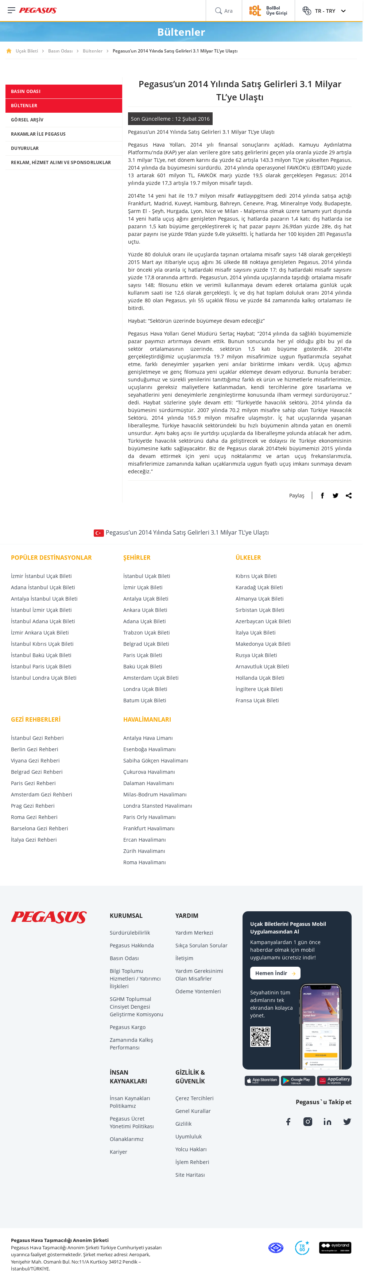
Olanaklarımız (127, 1139)
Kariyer (118, 1151)
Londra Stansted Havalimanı (157, 805)
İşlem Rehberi (192, 1161)
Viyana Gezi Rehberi (35, 760)
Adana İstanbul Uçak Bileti (43, 587)
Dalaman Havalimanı (148, 783)
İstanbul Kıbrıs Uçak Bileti (42, 643)
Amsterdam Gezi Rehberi (41, 794)
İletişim (184, 958)
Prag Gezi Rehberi (33, 805)
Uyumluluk (188, 1136)
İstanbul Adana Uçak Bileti (43, 621)
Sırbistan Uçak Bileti (260, 609)
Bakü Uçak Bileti (142, 666)
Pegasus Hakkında (132, 945)
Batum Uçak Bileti (144, 700)
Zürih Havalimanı (144, 850)
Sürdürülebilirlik (130, 932)
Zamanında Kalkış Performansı (131, 1043)
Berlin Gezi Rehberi (34, 749)
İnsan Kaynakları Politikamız (130, 1102)
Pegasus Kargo (128, 1027)
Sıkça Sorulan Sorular (201, 945)
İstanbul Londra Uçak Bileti (44, 677)
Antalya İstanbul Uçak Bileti (44, 598)
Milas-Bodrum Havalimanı (155, 794)
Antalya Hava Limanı (148, 737)
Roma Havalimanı (144, 862)
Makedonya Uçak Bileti (263, 643)
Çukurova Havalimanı (149, 771)
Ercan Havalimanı (144, 839)
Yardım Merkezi (194, 932)
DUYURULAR (25, 148)
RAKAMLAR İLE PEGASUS (38, 134)
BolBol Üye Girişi (276, 10)
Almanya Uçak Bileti (260, 598)
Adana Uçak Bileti (144, 621)
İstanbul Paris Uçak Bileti (41, 666)
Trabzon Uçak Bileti (146, 632)
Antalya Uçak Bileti (145, 598)
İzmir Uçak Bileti (143, 587)
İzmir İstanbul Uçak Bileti (41, 576)
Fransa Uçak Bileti (257, 700)
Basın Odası (60, 51)
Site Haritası (190, 1174)
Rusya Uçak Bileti (256, 655)
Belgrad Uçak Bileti (146, 643)
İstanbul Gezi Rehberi (37, 737)
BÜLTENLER (24, 105)
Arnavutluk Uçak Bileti (262, 666)
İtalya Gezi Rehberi (34, 839)
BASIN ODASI (25, 91)
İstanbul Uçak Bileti (146, 576)
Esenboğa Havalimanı (149, 749)
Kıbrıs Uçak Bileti (256, 576)
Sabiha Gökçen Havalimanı (155, 760)
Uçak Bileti (27, 51)
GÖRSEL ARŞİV (27, 120)
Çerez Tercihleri (194, 1098)
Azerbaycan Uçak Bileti (263, 621)
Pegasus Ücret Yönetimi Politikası (132, 1122)
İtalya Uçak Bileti (256, 632)
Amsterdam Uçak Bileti (151, 677)
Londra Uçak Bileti (145, 689)
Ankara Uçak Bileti (145, 609)
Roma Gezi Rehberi (34, 817)
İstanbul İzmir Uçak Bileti (41, 609)
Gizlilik (183, 1123)
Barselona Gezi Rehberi (39, 828)
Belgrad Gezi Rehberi (37, 771)
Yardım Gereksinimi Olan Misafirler (199, 974)
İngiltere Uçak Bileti (259, 689)
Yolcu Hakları (191, 1149)
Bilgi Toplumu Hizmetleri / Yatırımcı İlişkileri (135, 978)
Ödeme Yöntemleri (198, 991)
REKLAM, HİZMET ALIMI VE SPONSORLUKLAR (61, 162)
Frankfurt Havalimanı (149, 828)
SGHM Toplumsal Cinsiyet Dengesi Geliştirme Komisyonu (136, 1006)
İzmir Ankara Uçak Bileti (40, 632)
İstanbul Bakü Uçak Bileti (41, 655)
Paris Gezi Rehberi (33, 783)
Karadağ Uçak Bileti (259, 587)
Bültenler (92, 51)
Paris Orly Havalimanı (149, 817)
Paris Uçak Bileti (142, 655)
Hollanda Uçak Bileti (260, 677)
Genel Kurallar (193, 1110)
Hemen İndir (275, 973)
